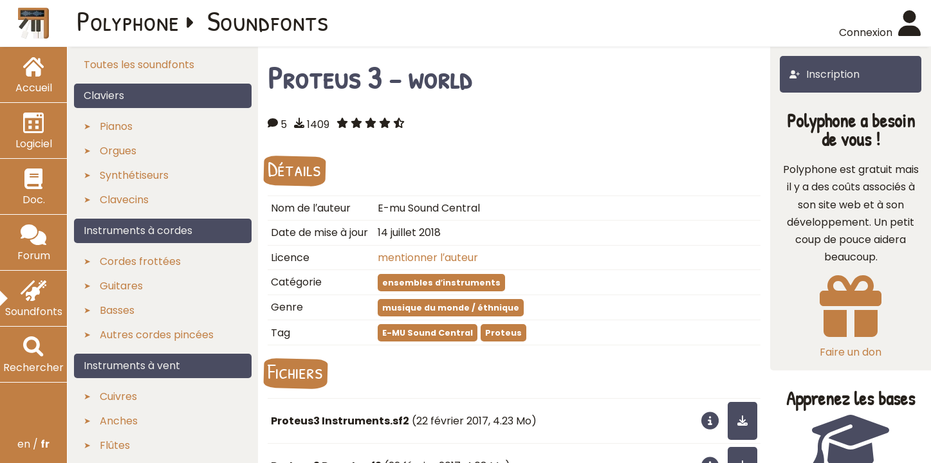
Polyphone (128, 20)
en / (33, 444)
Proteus (503, 332)
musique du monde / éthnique (450, 307)
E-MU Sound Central (427, 332)
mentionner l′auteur (428, 257)
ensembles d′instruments (441, 282)
